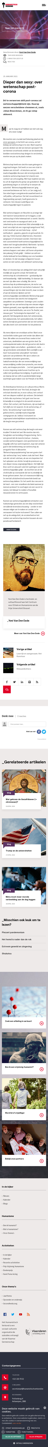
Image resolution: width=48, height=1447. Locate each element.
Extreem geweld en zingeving (17, 946)
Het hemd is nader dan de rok (16, 939)
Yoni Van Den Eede (27, 52)
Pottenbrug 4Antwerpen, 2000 (19, 1400)
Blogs (5, 1203)
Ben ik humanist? (9, 1225)
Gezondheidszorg (9, 1303)
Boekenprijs (7, 1270)
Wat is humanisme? (10, 1229)
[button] (24, 1443)
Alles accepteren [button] (13, 1437)
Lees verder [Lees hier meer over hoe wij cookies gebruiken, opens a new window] (17, 1423)
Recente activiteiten (11, 1262)
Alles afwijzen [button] (35, 1437)
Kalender (6, 1200)
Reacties (11, 62)
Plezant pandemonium (13, 932)
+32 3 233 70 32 (18, 1379)
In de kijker (7, 1255)
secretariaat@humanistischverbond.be (27, 1389)
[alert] (24, 1426)
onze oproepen (9, 142)
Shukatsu (7, 953)
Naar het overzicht (14, 28)
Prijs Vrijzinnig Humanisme (13, 1266)
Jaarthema (7, 1296)
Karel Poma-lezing (10, 1274)
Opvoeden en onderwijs (12, 1299)
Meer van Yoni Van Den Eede (27, 633)
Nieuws (5, 1196)
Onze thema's (8, 1233)
